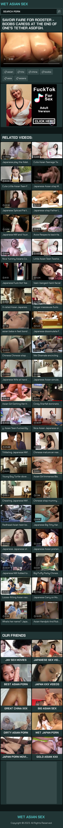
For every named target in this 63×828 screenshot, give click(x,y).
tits (22, 71)
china (34, 71)
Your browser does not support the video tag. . (31, 49)
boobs (48, 71)
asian (10, 71)
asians (22, 78)
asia (9, 78)
